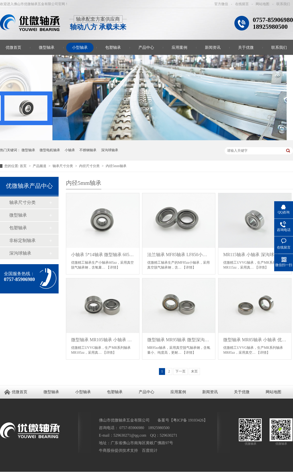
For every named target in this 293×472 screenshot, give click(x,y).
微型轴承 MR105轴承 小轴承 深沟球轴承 (102, 339)
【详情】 (113, 267)
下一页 (180, 371)
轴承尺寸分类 (63, 166)
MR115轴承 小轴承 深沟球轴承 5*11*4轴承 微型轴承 (254, 254)
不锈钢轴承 (87, 150)
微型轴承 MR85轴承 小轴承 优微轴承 (254, 339)
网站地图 (262, 4)
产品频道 (40, 166)
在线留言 (242, 4)
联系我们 (283, 4)
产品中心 (146, 47)
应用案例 (179, 47)
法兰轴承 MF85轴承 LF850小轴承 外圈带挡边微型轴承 (178, 254)
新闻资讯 (212, 47)
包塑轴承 (113, 47)
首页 (24, 166)
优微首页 (19, 392)
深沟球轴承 (109, 150)
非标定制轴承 (22, 240)
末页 (194, 371)
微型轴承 (46, 47)
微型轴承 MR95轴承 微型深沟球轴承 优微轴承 (178, 339)
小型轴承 (80, 47)
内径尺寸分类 (90, 166)
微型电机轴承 (50, 150)
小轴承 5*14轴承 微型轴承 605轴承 (102, 254)
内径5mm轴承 (116, 166)
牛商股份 (107, 450)
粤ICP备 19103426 (188, 420)
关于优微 (246, 47)
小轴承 (70, 150)
